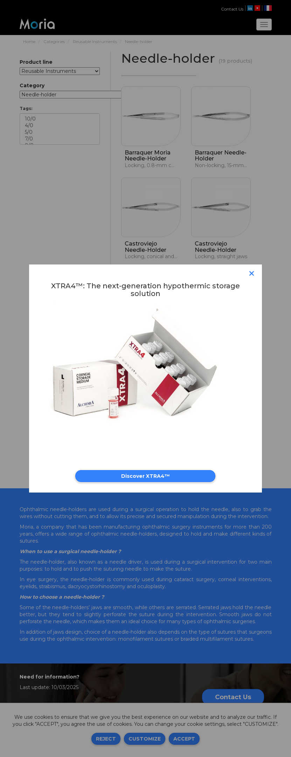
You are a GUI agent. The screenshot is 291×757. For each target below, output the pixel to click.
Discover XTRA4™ (145, 476)
